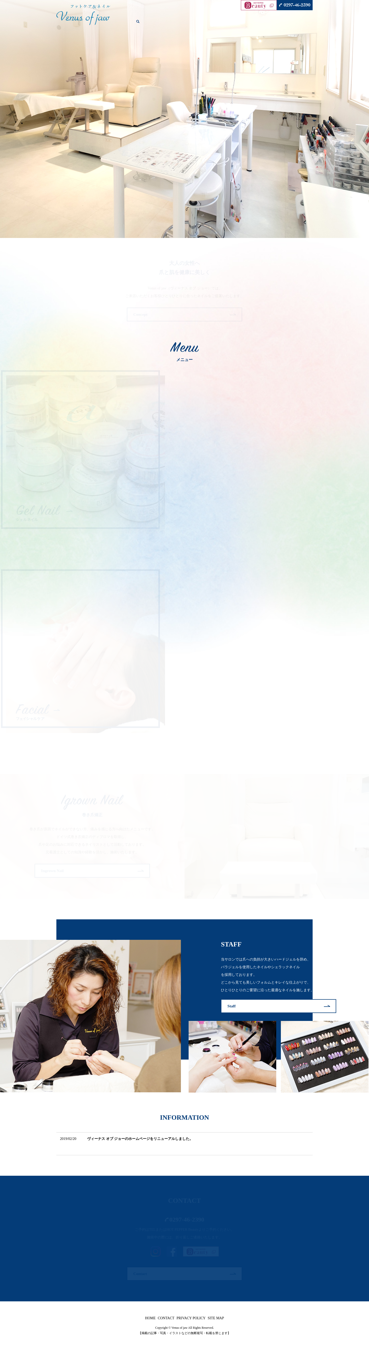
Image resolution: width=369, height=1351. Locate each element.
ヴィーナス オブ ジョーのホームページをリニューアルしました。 (140, 1139)
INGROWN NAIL (255, 24)
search (312, 24)
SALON (143, 24)
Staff (232, 1006)
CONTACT (294, 24)
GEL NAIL (180, 24)
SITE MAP (216, 1319)
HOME (127, 24)
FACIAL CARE (227, 24)
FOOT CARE (202, 24)
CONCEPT (160, 24)
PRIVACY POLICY (191, 1319)
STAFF (277, 24)
